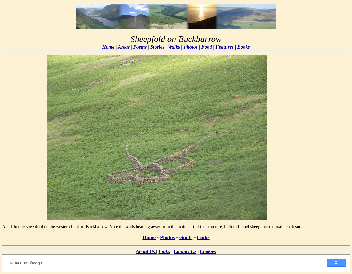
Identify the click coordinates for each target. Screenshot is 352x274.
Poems (140, 47)
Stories (157, 47)
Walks (174, 47)
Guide (186, 237)
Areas (124, 47)
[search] (164, 263)
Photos (191, 47)
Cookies (208, 251)
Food (206, 47)
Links (203, 237)
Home (108, 47)
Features (225, 47)
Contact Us (185, 251)
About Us (146, 251)
